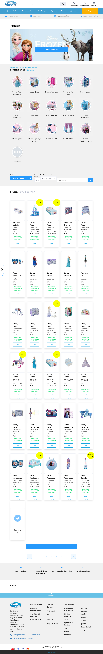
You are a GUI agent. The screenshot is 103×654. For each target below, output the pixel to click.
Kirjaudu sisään (52, 624)
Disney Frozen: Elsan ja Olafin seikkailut (50, 324)
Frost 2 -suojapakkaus (17, 476)
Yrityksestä (51, 611)
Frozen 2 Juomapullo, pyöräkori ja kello (17, 274)
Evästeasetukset (51, 653)
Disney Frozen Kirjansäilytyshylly (85, 223)
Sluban (83, 620)
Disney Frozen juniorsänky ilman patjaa (51, 223)
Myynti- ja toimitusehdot (35, 609)
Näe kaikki (30, 70)
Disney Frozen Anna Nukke (32, 274)
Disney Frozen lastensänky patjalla (51, 375)
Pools (73, 11)
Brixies (66, 631)
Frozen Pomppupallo (51, 476)
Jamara (84, 624)
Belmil (83, 617)
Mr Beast (84, 608)
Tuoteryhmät (11, 11)
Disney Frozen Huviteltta (85, 375)
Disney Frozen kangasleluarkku (34, 324)
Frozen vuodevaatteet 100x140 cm (68, 426)
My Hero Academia (67, 615)
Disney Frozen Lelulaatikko (17, 426)
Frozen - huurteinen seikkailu (28, 67)
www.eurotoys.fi (14, 67)
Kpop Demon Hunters (68, 624)
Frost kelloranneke (34, 426)
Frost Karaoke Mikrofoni (84, 476)
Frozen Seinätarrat (51, 50)
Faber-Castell (86, 627)
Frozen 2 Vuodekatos (34, 476)
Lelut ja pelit (42, 11)
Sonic (83, 630)
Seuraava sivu (17, 531)
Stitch (66, 628)
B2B (48, 614)
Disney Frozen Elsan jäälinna (33, 223)
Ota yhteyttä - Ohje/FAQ (35, 615)
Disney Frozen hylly (85, 324)
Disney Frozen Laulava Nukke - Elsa (34, 375)
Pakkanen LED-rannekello (85, 274)
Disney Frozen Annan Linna (15, 375)
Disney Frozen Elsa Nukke (68, 274)
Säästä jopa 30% (90, 11)
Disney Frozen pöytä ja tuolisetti (16, 324)
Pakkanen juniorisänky (17, 223)
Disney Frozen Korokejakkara (68, 375)
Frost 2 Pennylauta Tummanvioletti (68, 476)
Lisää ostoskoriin (17, 244)
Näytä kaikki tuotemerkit (68, 609)
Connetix (67, 635)
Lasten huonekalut (57, 11)
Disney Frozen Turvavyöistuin (51, 426)
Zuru (66, 619)
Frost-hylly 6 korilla (68, 223)
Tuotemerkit (27, 11)
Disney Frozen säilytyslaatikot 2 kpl (51, 274)
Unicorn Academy (84, 613)
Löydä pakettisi (35, 619)
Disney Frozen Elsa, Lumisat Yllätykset (85, 426)
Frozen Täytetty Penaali (67, 324)
